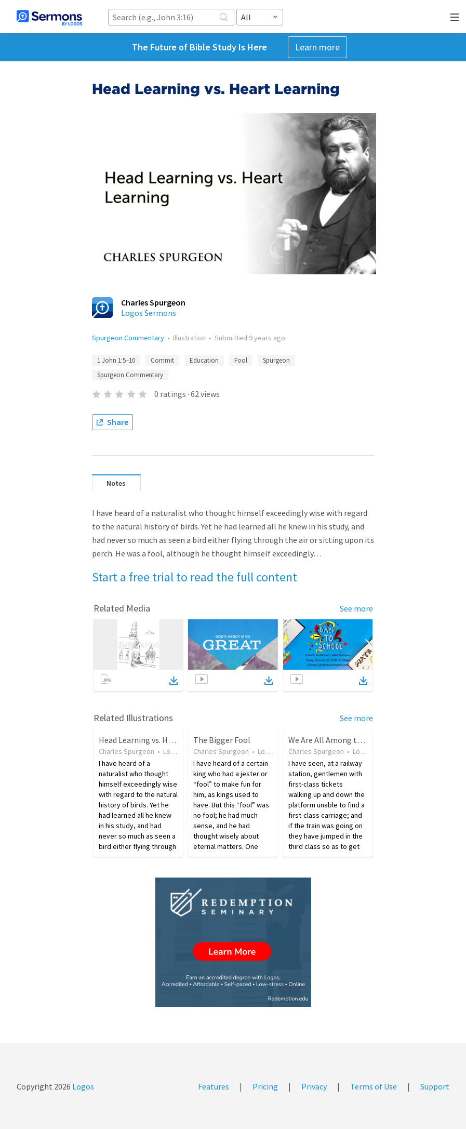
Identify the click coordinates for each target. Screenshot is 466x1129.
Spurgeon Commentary (128, 337)
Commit (162, 360)
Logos (82, 1086)
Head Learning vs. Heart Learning (157, 740)
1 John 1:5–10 (116, 360)
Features (213, 1086)
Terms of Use (373, 1086)
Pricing (265, 1086)
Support (434, 1086)
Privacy (314, 1086)
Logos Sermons (148, 313)
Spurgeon (276, 360)
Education (204, 360)
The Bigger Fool (221, 740)
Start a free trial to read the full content (194, 577)
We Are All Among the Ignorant (344, 740)
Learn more (317, 47)
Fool (240, 360)
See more (356, 608)
